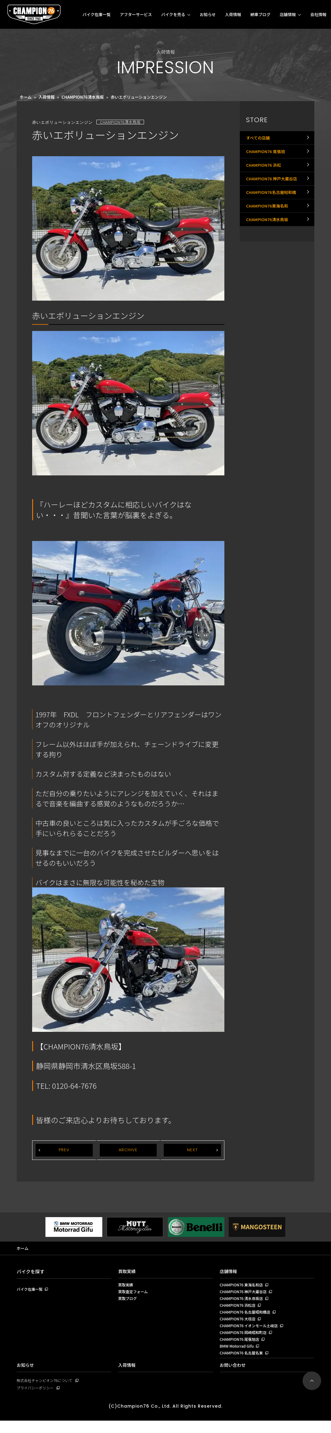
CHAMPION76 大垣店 (239, 1325)
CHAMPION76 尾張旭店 (241, 1348)
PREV (64, 1150)
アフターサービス (136, 14)
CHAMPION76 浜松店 (239, 1309)
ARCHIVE (128, 1150)
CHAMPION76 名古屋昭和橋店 (247, 1317)
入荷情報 (233, 14)
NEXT (192, 1150)
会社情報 (318, 14)
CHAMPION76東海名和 (268, 224)
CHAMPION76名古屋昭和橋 (273, 207)
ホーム (26, 97)
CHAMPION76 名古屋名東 (243, 1363)
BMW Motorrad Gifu (238, 1356)
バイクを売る (173, 14)
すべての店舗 (258, 139)
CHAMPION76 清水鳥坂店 (243, 1301)
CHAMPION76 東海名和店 (243, 1286)
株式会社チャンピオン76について (47, 1392)
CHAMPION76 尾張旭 (267, 156)
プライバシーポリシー (37, 1400)
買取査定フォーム (134, 1294)
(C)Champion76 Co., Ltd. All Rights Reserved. (165, 1418)
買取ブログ (128, 1301)
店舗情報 (288, 14)
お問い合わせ (234, 1376)
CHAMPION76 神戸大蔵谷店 (273, 190)
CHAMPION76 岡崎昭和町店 (245, 1340)
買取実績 (127, 1272)
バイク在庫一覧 (97, 14)
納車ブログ (260, 14)
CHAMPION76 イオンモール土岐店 (251, 1332)
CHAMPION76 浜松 (264, 173)
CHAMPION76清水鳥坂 (83, 97)
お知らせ (208, 14)
